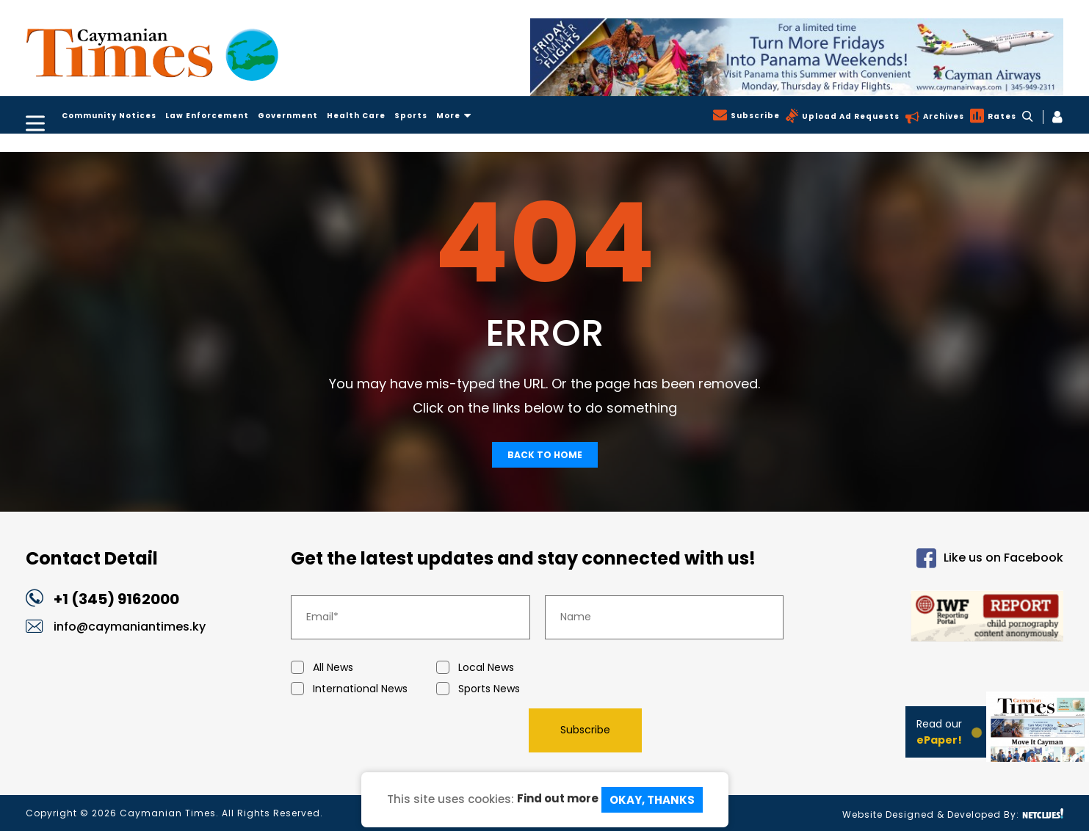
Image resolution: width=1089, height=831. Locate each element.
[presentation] (402, 729)
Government (288, 115)
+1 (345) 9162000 (116, 599)
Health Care (356, 115)
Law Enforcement (207, 115)
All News (363, 667)
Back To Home (544, 455)
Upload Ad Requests (849, 116)
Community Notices (109, 115)
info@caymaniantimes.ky (130, 626)
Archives (942, 116)
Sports (410, 115)
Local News (509, 667)
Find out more (557, 798)
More (453, 115)
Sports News (509, 689)
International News (363, 689)
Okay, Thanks (652, 800)
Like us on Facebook (989, 558)
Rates (1000, 116)
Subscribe (754, 115)
